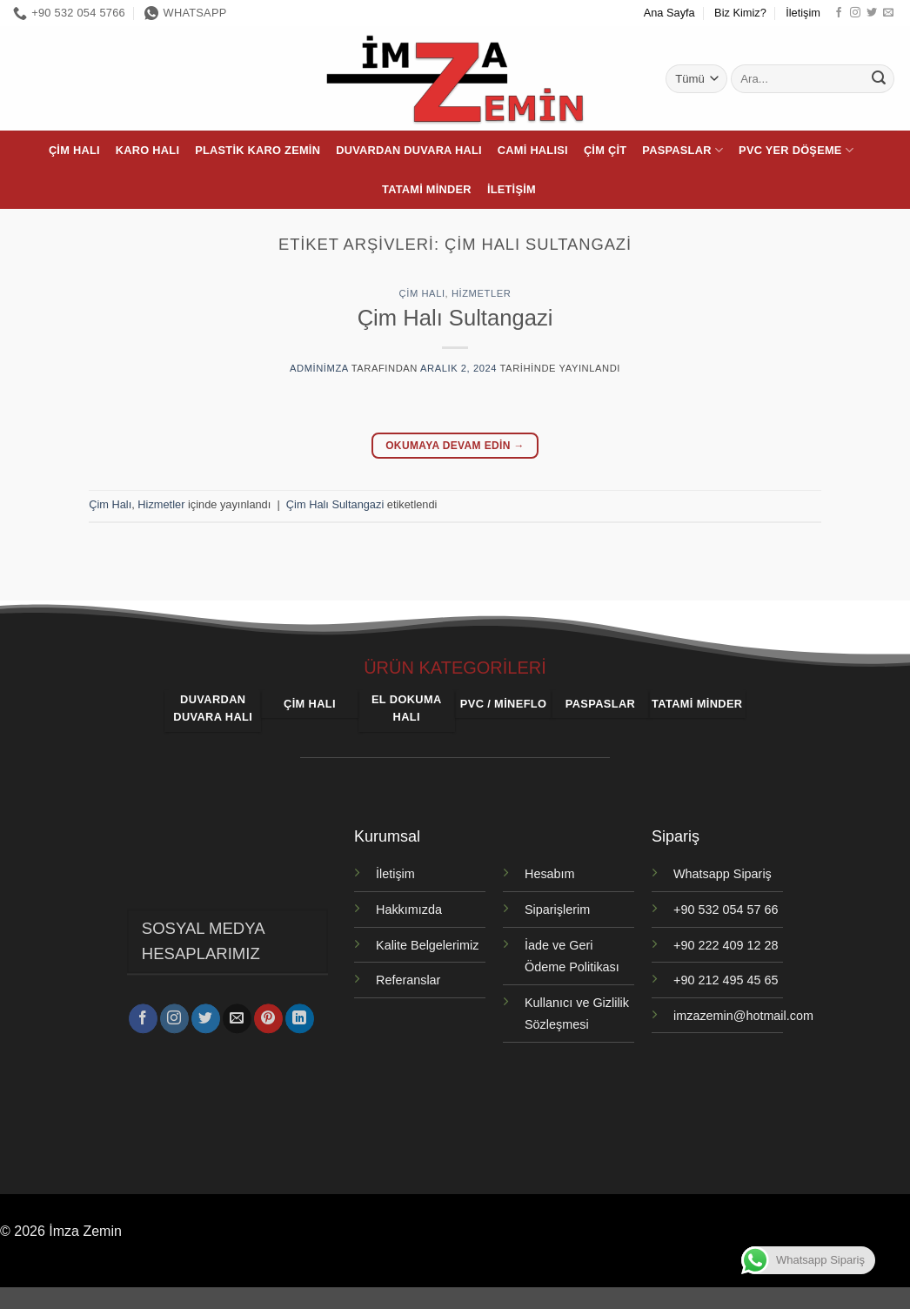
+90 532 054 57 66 (725, 909)
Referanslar (408, 980)
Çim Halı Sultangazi (455, 317)
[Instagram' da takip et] (855, 13)
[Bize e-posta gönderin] (888, 13)
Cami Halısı (533, 150)
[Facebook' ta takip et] (838, 13)
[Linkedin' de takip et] (299, 1015)
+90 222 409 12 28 (725, 945)
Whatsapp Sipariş (722, 874)
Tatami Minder (427, 189)
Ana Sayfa (669, 12)
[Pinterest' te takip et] (268, 1015)
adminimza (319, 368)
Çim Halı (74, 150)
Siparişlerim (557, 909)
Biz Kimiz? (740, 12)
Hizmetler (481, 293)
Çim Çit (605, 150)
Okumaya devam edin (455, 446)
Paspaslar (682, 150)
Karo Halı (147, 150)
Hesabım (550, 874)
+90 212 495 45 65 (725, 980)
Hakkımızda (409, 909)
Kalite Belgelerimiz (427, 945)
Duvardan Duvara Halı (409, 150)
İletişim (803, 12)
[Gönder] (878, 79)
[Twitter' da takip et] (872, 13)
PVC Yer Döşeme (796, 150)
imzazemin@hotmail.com (743, 1016)
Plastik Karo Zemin (257, 150)
